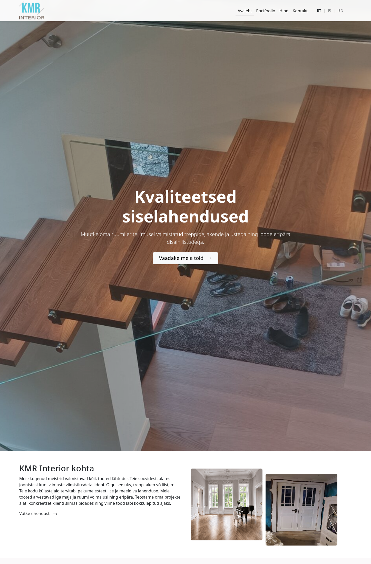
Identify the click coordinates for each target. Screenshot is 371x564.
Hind (284, 11)
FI (330, 10)
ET (319, 10)
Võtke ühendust (38, 513)
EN (341, 10)
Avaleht (245, 11)
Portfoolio (265, 11)
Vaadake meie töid (185, 258)
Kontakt (300, 11)
